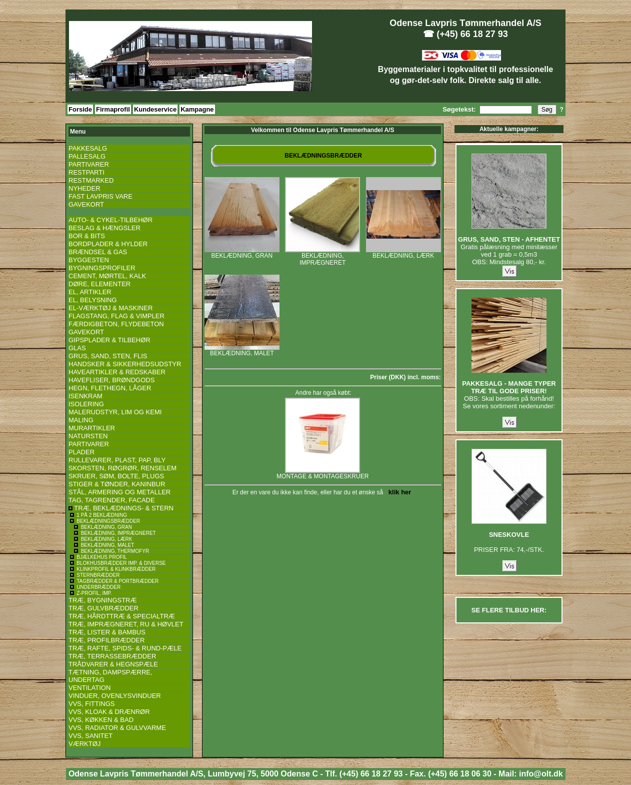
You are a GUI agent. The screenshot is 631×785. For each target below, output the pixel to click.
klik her (398, 492)
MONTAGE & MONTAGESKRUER (322, 473)
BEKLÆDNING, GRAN (242, 253)
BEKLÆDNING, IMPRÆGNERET (322, 256)
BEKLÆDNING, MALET (242, 350)
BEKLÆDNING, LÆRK (403, 253)
